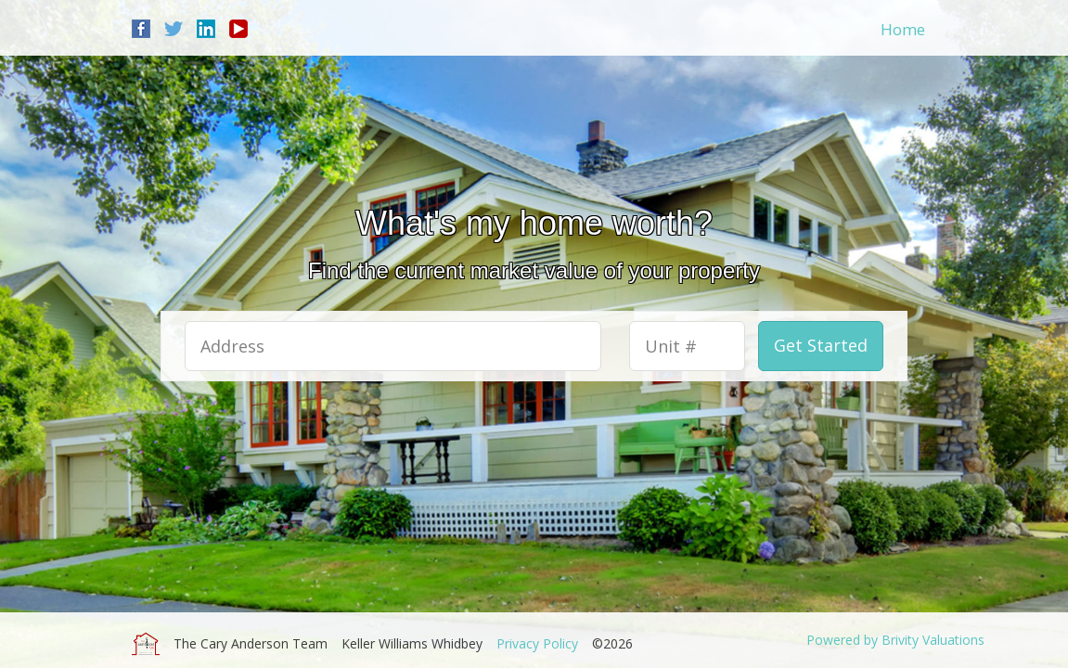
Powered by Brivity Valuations (895, 640)
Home (903, 29)
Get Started (821, 345)
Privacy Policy (537, 643)
